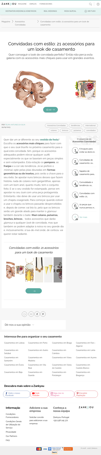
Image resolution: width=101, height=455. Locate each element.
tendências (75, 125)
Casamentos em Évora (14, 365)
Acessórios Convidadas (20, 23)
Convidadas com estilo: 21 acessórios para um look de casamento (64, 23)
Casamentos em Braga (62, 343)
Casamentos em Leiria (85, 350)
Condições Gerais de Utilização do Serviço (14, 424)
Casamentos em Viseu (61, 357)
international (90, 125)
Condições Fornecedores (12, 415)
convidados (91, 130)
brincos (65, 130)
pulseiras (77, 130)
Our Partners (11, 436)
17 (57, 269)
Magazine (6, 21)
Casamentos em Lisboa (14, 343)
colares (54, 130)
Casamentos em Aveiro (38, 350)
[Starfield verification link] (56, 449)
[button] (21, 4)
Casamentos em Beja (13, 372)
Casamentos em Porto (37, 343)
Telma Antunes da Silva (15, 125)
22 (50, 109)
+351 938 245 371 (60, 420)
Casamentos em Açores (86, 357)
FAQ (8, 440)
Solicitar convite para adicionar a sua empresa (38, 420)
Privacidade (11, 432)
